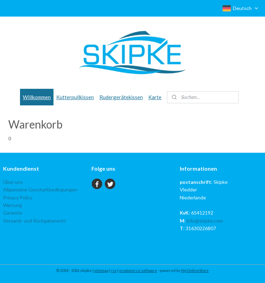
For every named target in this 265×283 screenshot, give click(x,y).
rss (114, 270)
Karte (154, 97)
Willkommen (37, 97)
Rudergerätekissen (121, 97)
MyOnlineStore (195, 270)
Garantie (12, 213)
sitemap (101, 270)
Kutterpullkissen (75, 97)
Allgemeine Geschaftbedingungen (40, 189)
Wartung (12, 205)
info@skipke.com (205, 221)
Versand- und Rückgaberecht (34, 221)
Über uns (13, 182)
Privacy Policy (17, 197)
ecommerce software (138, 270)
